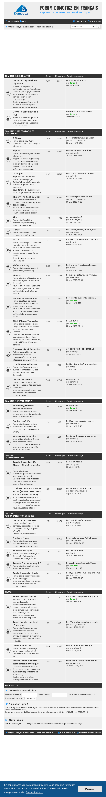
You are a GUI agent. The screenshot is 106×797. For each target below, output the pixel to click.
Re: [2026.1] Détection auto (79, 196)
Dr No (72, 242)
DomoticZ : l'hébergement (19, 401)
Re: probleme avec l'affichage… (81, 538)
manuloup (74, 575)
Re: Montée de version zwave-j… (81, 421)
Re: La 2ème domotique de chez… (82, 660)
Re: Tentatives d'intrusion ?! (79, 520)
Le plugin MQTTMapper (24, 259)
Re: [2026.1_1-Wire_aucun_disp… (81, 229)
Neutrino (74, 300)
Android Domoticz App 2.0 (27, 563)
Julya (79, 723)
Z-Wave (17, 138)
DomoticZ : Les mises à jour (25, 113)
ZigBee (16, 150)
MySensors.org (21, 265)
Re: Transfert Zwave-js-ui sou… (81, 138)
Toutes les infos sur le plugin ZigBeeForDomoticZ (27, 191)
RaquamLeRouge (77, 491)
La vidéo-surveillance (25, 364)
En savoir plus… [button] (34, 792)
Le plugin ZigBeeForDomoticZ (24, 175)
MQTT (16, 239)
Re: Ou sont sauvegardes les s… (81, 436)
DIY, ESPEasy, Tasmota (25, 321)
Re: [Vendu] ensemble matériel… (82, 622)
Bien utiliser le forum (24, 596)
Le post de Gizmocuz (76, 80)
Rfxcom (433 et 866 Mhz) (26, 196)
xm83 (72, 176)
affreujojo (74, 351)
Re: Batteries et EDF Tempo (79, 645)
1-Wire (16, 229)
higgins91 (74, 663)
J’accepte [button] (90, 789)
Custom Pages (21, 538)
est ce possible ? (74, 217)
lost (71, 367)
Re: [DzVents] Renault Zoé (78, 488)
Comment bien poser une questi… (82, 596)
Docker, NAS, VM (21, 421)
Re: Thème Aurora (75, 550)
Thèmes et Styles (22, 550)
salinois (73, 153)
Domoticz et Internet (24, 520)
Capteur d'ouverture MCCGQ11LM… (83, 239)
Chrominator (75, 540)
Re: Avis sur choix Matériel (78, 150)
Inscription (29, 690)
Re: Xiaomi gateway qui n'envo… (81, 275)
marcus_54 (75, 219)
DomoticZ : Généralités (17, 76)
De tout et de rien (22, 645)
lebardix (73, 232)
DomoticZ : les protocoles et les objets (19, 132)
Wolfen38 (74, 523)
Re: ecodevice (72, 379)
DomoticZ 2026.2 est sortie (79, 111)
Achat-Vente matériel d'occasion (25, 624)
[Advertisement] (55, 51)
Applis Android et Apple (25, 573)
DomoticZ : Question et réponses (26, 82)
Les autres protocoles (25, 298)
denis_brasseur (77, 140)
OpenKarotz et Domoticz (26, 349)
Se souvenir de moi (14, 698)
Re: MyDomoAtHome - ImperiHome (83, 573)
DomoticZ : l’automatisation (14, 456)
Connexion (15, 690)
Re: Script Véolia (74, 462)
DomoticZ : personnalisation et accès (19, 514)
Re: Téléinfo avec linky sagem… (81, 298)
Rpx (71, 267)
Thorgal (73, 464)
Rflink (16, 217)
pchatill (73, 382)
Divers (8, 592)
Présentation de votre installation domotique (26, 662)
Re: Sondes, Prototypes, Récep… (81, 265)
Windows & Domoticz (24, 436)
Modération (72, 405)
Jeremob (73, 277)
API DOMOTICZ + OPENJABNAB (80, 349)
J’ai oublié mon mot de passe (81, 695)
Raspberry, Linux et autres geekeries (23, 407)
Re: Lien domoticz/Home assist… (81, 364)
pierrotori (73, 423)
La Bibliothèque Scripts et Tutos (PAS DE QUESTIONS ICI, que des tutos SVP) (27, 491)
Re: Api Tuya (72, 321)
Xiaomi (17, 275)
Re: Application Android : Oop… (81, 563)
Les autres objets (22, 379)
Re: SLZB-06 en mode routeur (80, 173)
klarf (71, 553)
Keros (72, 83)
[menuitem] (23, 21)
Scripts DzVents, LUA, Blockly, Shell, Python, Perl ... (27, 465)
